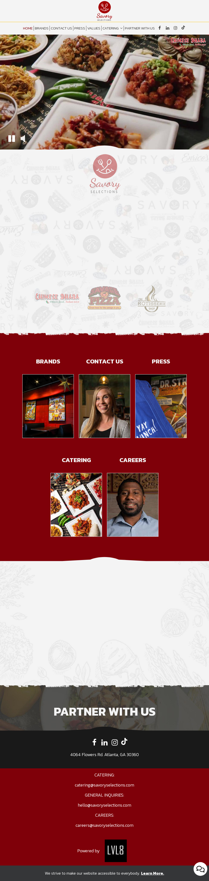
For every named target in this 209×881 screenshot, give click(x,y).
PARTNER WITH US (140, 28)
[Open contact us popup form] (200, 869)
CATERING (113, 28)
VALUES (93, 28)
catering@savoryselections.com (104, 785)
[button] (11, 139)
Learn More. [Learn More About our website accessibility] (152, 873)
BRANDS (42, 28)
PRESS (79, 28)
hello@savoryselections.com (104, 805)
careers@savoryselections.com (104, 825)
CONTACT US (61, 28)
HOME (28, 28)
